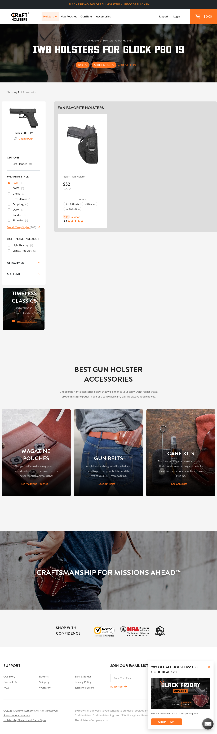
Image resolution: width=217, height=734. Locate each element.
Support (163, 16)
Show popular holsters (16, 715)
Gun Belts (86, 16)
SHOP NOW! (166, 721)
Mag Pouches (69, 16)
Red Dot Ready (72, 204)
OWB (16, 188)
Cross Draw (19, 199)
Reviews (75, 216)
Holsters (50, 16)
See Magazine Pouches (34, 483)
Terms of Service (84, 687)
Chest (16, 194)
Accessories (103, 16)
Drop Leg (18, 205)
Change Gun (23, 138)
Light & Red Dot (72, 209)
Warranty (45, 687)
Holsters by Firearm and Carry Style (24, 720)
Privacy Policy (83, 682)
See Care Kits (179, 483)
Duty (15, 210)
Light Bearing (89, 204)
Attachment (16, 262)
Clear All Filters (127, 64)
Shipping (44, 682)
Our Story (9, 676)
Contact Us (10, 682)
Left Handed (20, 164)
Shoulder (18, 221)
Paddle (16, 215)
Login (176, 16)
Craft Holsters (92, 40)
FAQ (6, 687)
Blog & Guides (83, 676)
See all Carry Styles (18, 227)
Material (13, 273)
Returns (44, 676)
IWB (15, 183)
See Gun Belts (107, 483)
